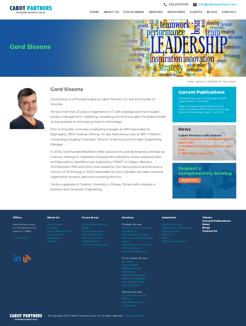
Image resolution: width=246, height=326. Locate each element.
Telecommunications (174, 241)
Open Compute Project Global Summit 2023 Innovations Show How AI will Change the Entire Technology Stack (203, 109)
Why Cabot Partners (59, 231)
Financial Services (172, 224)
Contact (229, 12)
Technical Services (132, 291)
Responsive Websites (133, 278)
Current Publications (201, 92)
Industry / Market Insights (136, 227)
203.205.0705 (22, 238)
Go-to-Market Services (134, 258)
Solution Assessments (134, 251)
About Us (111, 12)
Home (94, 12)
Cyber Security (90, 241)
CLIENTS (196, 12)
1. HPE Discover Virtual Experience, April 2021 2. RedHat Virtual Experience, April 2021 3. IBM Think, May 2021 (205, 146)
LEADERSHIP (214, 81)
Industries (176, 12)
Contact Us (209, 231)
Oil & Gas (167, 234)
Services (156, 12)
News (184, 129)
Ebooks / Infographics (134, 274)
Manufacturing (170, 231)
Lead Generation (131, 285)
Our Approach (55, 234)
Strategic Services (132, 224)
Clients (207, 217)
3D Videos (127, 261)
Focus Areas (134, 12)
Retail (165, 237)
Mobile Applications (133, 281)
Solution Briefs (130, 264)
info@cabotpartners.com (217, 4)
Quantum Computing (95, 244)
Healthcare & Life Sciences (176, 227)
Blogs (212, 12)
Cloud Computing (92, 231)
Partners (52, 241)
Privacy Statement (134, 315)
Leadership (53, 237)
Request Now (189, 180)
